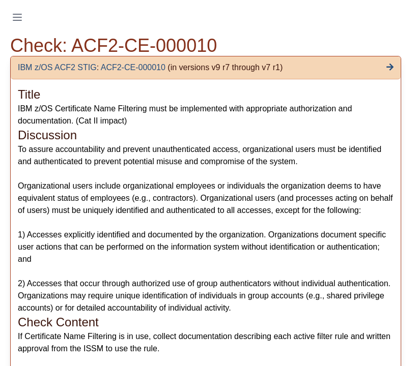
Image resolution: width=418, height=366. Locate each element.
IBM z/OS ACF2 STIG (57, 67)
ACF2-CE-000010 (133, 67)
